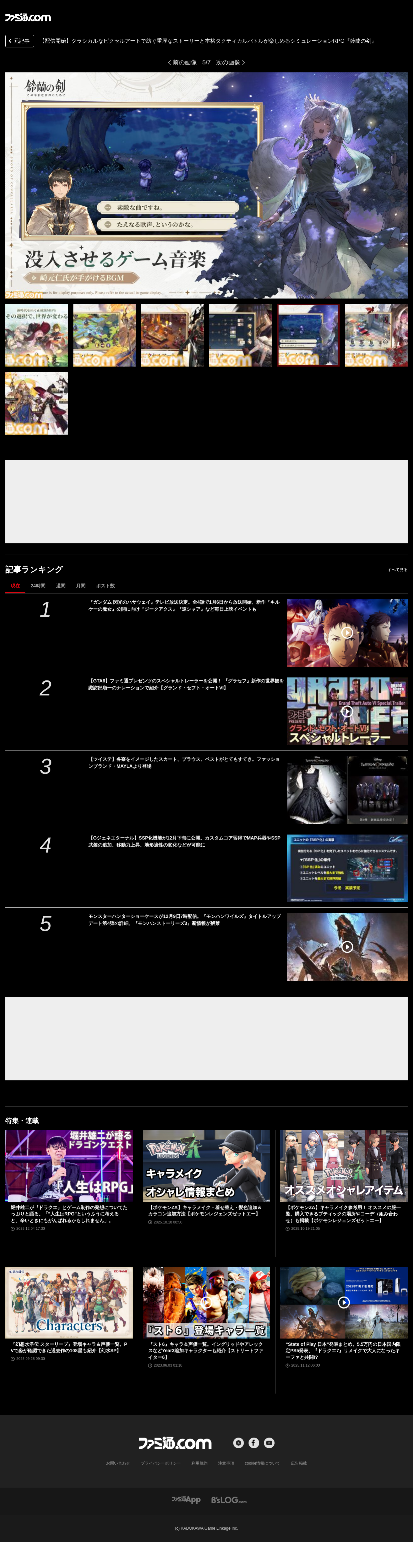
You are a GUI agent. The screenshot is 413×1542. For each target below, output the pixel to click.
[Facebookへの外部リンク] (254, 1443)
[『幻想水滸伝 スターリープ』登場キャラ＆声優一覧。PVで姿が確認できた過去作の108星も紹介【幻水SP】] (69, 1303)
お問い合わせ (118, 1463)
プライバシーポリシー (161, 1463)
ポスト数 (105, 585)
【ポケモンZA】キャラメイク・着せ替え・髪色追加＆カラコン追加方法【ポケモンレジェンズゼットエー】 (205, 1211)
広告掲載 (299, 1463)
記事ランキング (34, 569)
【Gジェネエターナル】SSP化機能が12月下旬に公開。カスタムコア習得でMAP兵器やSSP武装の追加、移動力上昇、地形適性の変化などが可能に (184, 841)
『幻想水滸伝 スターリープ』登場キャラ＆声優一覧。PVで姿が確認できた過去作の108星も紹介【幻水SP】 (69, 1348)
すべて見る (398, 569)
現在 (15, 585)
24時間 (38, 585)
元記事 (18, 41)
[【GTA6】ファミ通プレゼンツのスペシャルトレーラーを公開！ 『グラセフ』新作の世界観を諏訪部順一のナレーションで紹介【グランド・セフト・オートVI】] (347, 711)
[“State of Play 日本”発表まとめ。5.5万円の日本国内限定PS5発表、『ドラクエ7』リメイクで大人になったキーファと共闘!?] (344, 1303)
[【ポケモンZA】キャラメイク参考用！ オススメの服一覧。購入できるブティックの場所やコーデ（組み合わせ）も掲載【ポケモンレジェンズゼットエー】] (344, 1166)
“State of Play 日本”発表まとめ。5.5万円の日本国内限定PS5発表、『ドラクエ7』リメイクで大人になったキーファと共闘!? (343, 1351)
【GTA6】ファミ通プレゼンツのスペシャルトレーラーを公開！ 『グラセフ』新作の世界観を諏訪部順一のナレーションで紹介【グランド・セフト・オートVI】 (186, 684)
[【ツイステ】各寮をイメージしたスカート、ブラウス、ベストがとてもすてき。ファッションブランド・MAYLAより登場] (347, 790)
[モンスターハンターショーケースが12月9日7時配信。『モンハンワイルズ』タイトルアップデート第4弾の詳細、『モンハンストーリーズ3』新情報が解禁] (347, 947)
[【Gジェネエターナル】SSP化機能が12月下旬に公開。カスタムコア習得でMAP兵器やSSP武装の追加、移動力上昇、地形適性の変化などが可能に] (347, 869)
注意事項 (226, 1463)
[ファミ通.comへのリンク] (28, 17)
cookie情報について (263, 1463)
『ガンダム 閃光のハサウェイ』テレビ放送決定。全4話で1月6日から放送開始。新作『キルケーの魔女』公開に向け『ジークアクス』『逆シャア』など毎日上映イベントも (184, 605)
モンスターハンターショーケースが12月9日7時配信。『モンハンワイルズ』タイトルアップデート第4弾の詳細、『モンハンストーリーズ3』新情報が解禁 (184, 920)
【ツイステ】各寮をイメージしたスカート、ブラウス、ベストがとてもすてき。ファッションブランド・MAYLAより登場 (184, 762)
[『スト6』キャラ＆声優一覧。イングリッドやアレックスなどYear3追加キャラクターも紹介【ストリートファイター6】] (206, 1303)
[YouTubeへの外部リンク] (269, 1443)
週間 (60, 585)
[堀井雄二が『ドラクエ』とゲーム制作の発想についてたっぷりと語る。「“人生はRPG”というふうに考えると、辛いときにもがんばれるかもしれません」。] (69, 1166)
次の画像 (228, 62)
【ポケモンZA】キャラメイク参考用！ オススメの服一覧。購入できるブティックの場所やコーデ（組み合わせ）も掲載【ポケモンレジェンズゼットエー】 (343, 1214)
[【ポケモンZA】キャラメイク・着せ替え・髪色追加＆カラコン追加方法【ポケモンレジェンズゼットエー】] (206, 1166)
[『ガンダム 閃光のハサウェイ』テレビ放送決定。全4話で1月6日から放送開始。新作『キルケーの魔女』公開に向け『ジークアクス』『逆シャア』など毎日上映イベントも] (347, 633)
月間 (80, 585)
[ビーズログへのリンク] (229, 1499)
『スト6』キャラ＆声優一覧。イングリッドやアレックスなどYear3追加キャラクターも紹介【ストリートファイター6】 (205, 1351)
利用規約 (199, 1463)
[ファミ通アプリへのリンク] (186, 1499)
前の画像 (185, 62)
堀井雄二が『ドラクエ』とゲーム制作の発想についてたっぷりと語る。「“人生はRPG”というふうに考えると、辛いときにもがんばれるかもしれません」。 (69, 1214)
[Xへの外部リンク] (238, 1443)
